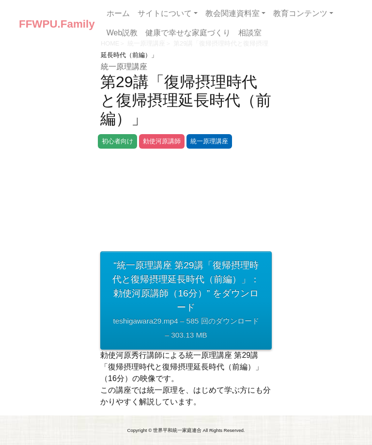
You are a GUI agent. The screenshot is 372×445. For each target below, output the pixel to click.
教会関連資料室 (232, 13)
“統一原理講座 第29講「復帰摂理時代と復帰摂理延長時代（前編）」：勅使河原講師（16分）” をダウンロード (186, 301)
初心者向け (117, 141)
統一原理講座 (124, 66)
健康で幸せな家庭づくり (188, 33)
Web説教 (122, 33)
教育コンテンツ (300, 13)
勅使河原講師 (162, 141)
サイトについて (165, 13)
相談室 (250, 33)
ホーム (118, 13)
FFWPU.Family (57, 24)
